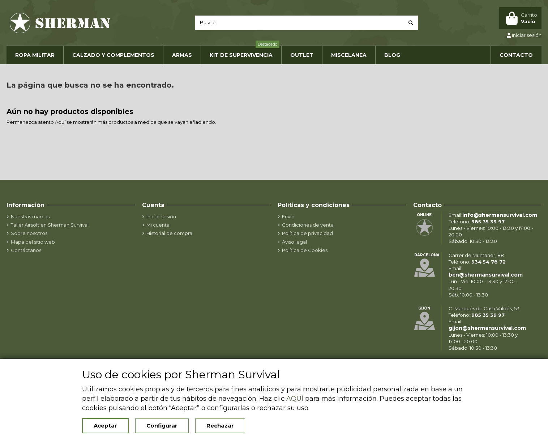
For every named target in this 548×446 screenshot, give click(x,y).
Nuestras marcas (30, 216)
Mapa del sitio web (33, 242)
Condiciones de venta (308, 225)
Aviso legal (294, 242)
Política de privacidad (307, 233)
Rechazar (220, 425)
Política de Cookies (304, 250)
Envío (288, 216)
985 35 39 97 (488, 221)
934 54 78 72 (488, 262)
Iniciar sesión (161, 216)
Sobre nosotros (29, 233)
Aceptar (105, 425)
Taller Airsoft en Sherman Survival (50, 225)
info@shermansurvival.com (499, 215)
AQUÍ (294, 399)
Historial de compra (169, 233)
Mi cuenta (158, 225)
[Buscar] (411, 23)
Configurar (161, 425)
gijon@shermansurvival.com (487, 328)
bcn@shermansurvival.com (486, 275)
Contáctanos (26, 250)
